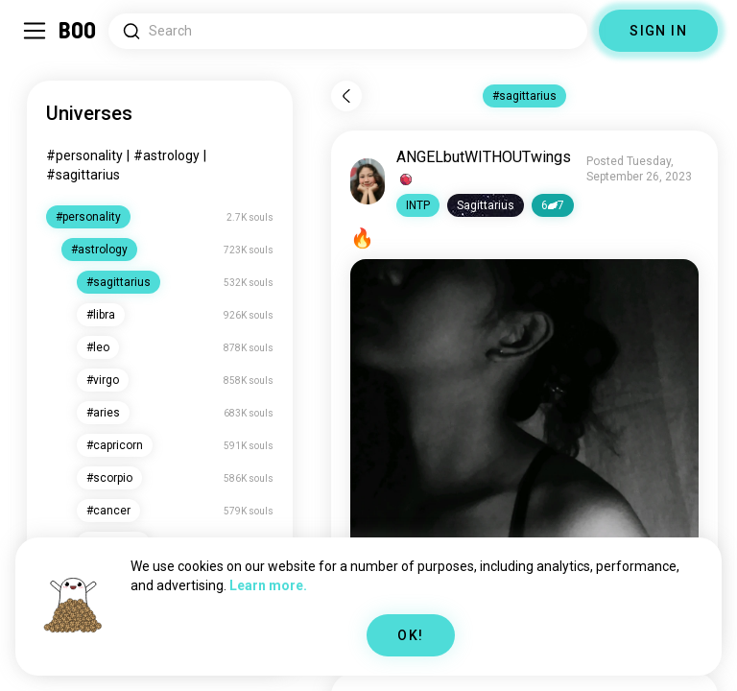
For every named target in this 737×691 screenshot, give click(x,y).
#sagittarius (83, 174)
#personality (84, 155)
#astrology (166, 155)
